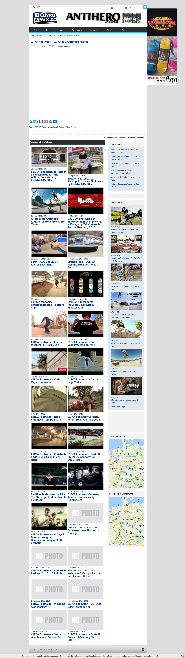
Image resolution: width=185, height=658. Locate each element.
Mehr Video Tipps (118, 407)
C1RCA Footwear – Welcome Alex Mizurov (48, 605)
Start (36, 30)
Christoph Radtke (57, 127)
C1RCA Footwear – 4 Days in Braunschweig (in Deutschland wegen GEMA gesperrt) (48, 539)
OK (157, 656)
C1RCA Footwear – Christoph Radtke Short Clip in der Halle (48, 457)
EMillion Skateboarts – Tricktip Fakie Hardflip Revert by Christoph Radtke (85, 181)
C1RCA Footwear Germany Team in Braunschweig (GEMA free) (83, 497)
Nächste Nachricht (136, 138)
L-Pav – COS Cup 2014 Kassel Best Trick (44, 263)
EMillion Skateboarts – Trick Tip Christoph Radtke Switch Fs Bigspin (48, 497)
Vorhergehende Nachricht (115, 138)
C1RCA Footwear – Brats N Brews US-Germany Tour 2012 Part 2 (84, 457)
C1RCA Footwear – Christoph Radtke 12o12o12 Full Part (48, 572)
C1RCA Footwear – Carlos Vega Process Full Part (83, 343)
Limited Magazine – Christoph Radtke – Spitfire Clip (47, 304)
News (48, 30)
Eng (123, 30)
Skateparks (94, 30)
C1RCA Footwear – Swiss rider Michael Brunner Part (47, 635)
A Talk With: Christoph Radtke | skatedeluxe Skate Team (48, 221)
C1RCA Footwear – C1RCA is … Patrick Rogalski (84, 605)
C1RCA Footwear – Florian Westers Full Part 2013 (47, 343)
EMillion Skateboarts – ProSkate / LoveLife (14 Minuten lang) (82, 304)
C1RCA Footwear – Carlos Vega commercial (46, 381)
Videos (61, 30)
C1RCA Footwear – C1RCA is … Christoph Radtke (59, 41)
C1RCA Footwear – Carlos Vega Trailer (83, 381)
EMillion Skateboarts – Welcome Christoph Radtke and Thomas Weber (84, 573)
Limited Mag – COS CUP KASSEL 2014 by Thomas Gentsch (83, 264)
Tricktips (110, 30)
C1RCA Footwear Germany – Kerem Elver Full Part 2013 (84, 418)
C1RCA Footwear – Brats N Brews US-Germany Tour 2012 (84, 637)
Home (32, 35)
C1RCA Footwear (42, 127)
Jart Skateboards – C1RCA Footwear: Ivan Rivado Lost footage (84, 530)
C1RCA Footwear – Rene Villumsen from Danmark (46, 418)
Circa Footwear (72, 127)
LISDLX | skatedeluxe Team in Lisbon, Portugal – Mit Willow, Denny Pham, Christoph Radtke (48, 176)
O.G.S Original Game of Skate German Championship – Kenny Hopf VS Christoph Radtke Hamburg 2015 (85, 223)
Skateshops (77, 30)
